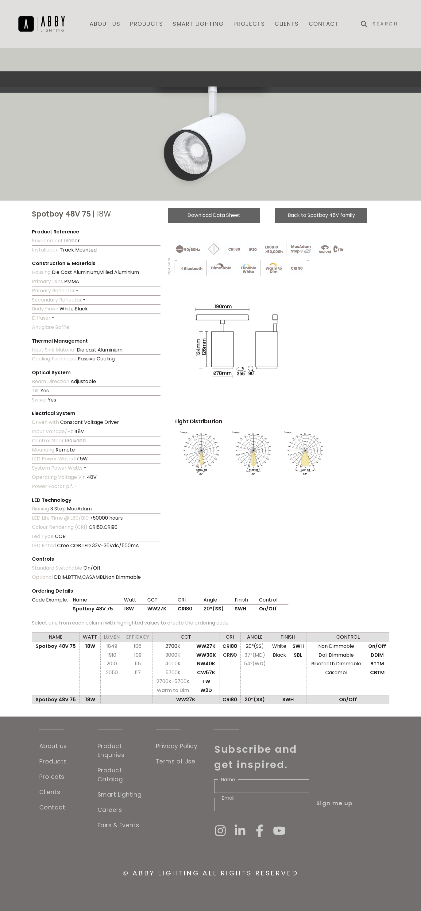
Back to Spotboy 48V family (321, 215)
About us (105, 24)
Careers (110, 810)
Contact (324, 24)
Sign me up (334, 803)
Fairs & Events (118, 825)
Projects (249, 24)
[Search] (387, 24)
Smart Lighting (198, 24)
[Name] (261, 786)
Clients (287, 24)
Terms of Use (175, 761)
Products (146, 24)
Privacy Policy (176, 746)
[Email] (261, 804)
